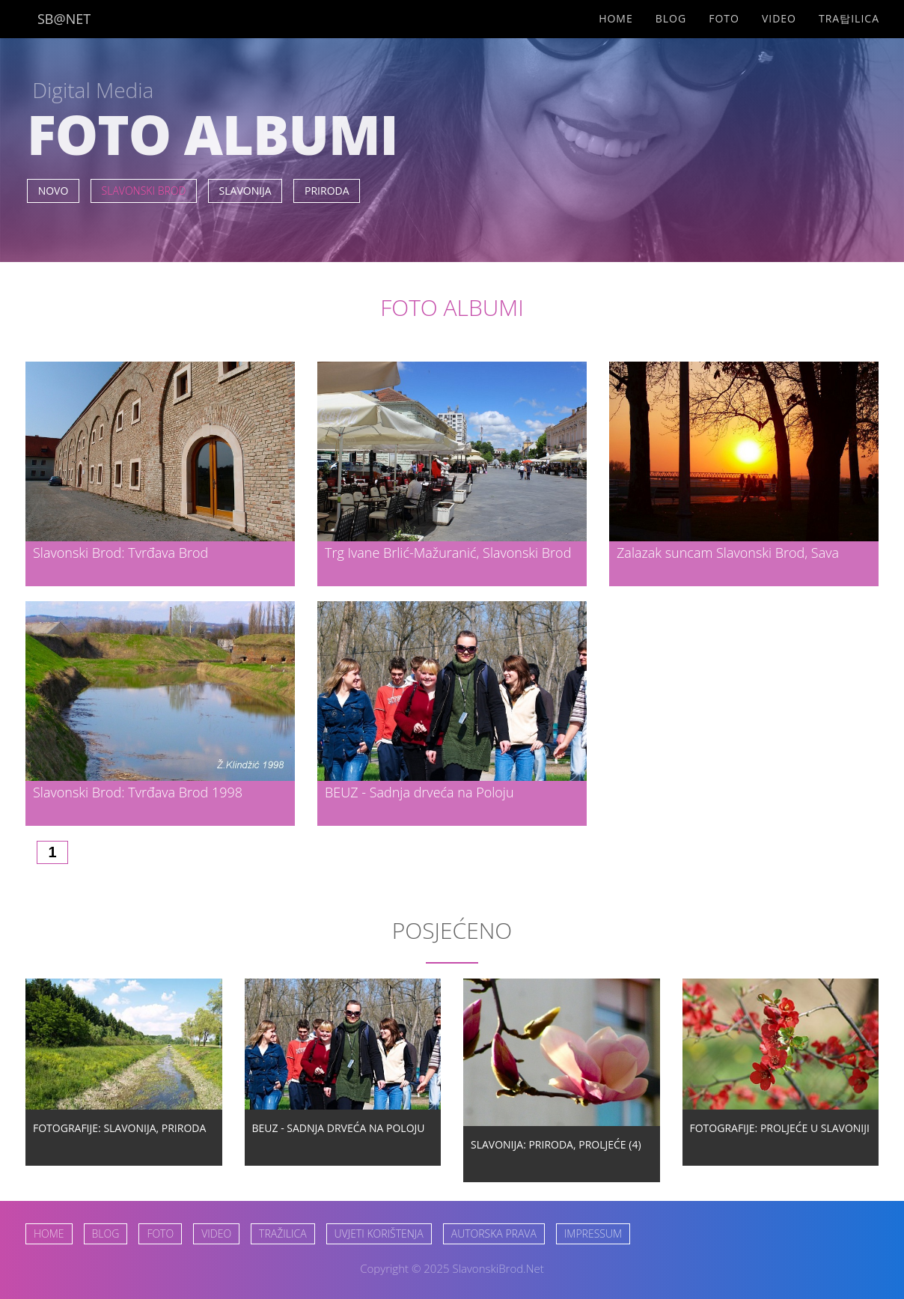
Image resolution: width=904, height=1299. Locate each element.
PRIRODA (327, 190)
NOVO (53, 190)
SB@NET (64, 19)
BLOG (106, 1233)
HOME (49, 1233)
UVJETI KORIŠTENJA (379, 1233)
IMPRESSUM (593, 1233)
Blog (671, 18)
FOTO (160, 1233)
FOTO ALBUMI (452, 307)
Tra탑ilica (849, 18)
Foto (724, 18)
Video (779, 18)
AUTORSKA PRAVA (494, 1233)
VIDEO (216, 1233)
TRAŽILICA (282, 1233)
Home (616, 18)
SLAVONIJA (245, 190)
